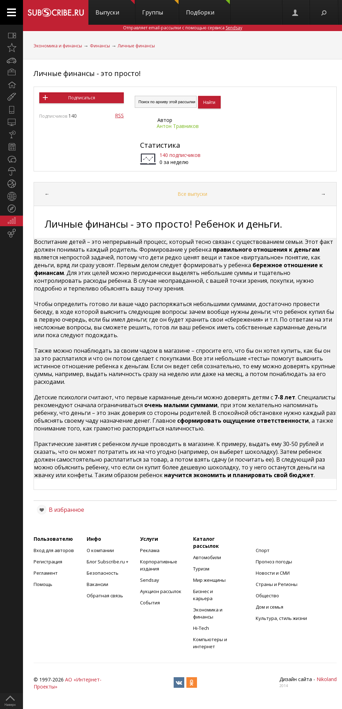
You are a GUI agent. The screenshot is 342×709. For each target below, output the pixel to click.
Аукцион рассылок (160, 591)
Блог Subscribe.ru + (108, 561)
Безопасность (102, 573)
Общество (267, 595)
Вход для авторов (54, 550)
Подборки (208, 8)
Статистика (160, 145)
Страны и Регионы (276, 584)
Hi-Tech (201, 628)
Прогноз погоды (274, 561)
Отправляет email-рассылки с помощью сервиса (182, 28)
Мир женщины (209, 580)
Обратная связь (105, 595)
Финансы (100, 46)
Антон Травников (178, 126)
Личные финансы (136, 46)
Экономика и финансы (58, 46)
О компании (100, 550)
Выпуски (115, 8)
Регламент (46, 573)
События (150, 602)
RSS (119, 115)
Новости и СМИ (273, 573)
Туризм (201, 569)
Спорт (262, 550)
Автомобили (207, 557)
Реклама (150, 550)
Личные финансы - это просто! (87, 73)
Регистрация (48, 561)
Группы (160, 8)
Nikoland (327, 679)
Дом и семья (269, 607)
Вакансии (97, 584)
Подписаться (81, 98)
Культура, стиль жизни (281, 618)
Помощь (43, 584)
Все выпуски (192, 194)
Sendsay (149, 580)
